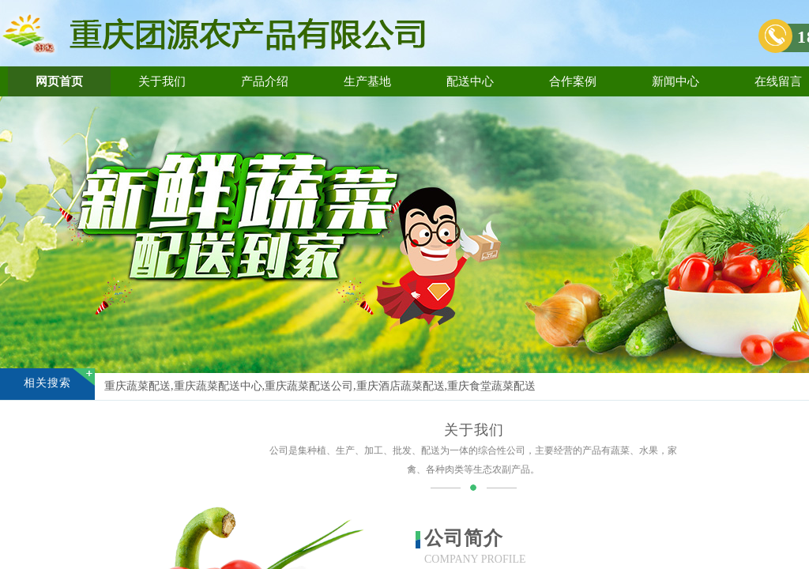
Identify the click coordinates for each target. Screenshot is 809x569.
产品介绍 (264, 81)
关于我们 (162, 81)
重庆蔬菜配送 (137, 386)
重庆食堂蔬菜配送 (491, 386)
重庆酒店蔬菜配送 (400, 386)
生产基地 (367, 81)
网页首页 (59, 81)
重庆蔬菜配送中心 (218, 386)
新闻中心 (675, 81)
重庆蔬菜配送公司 (309, 386)
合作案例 (572, 81)
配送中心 (470, 81)
